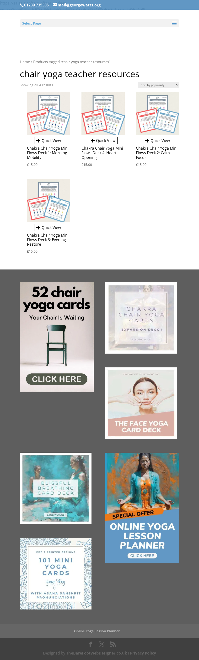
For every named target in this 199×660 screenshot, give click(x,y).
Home (25, 61)
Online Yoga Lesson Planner (97, 631)
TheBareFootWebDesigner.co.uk (96, 653)
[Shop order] (158, 85)
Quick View (48, 140)
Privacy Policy (143, 653)
